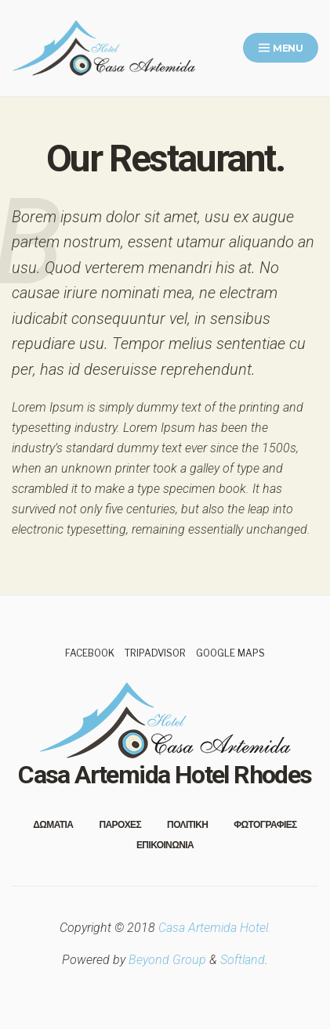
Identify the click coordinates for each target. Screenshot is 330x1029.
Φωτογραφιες (265, 824)
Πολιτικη (187, 824)
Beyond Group (167, 959)
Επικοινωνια (165, 845)
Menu (281, 48)
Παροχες (120, 824)
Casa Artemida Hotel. (214, 927)
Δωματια (53, 824)
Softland (242, 959)
